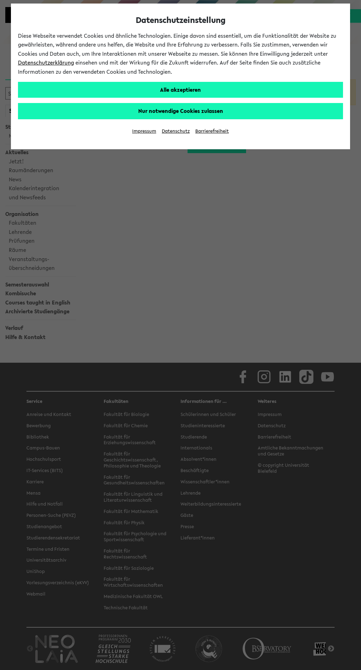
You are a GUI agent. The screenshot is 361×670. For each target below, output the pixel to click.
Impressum (144, 131)
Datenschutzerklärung (46, 62)
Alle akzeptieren (180, 89)
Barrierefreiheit (212, 131)
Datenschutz (176, 131)
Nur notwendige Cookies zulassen (180, 111)
